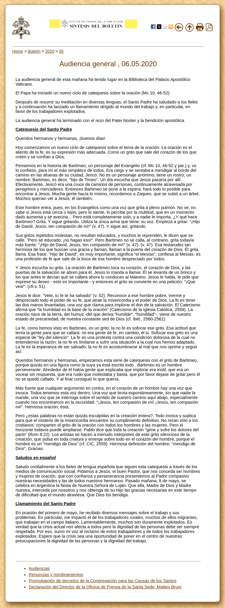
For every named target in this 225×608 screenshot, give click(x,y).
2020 (49, 51)
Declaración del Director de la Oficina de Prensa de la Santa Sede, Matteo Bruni (105, 587)
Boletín (34, 51)
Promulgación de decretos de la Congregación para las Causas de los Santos (102, 580)
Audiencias (39, 568)
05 (61, 51)
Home (17, 51)
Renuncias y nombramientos (56, 574)
